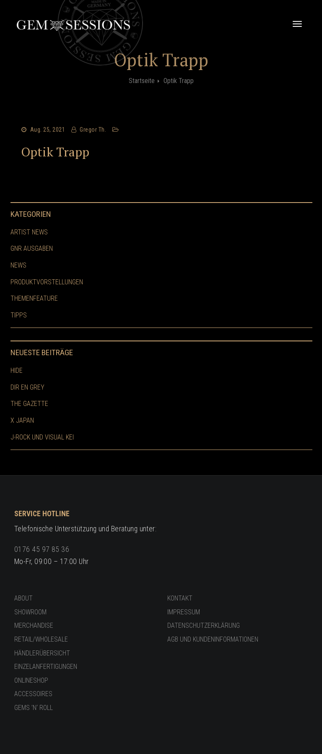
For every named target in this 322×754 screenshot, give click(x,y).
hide (16, 370)
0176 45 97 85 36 (41, 549)
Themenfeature (34, 298)
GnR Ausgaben (31, 248)
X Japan (22, 420)
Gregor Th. (93, 129)
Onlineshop (31, 680)
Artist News (29, 232)
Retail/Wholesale (41, 639)
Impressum (183, 612)
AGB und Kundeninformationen (212, 639)
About (23, 598)
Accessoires (33, 694)
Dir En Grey (27, 387)
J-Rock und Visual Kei (42, 437)
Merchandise (33, 625)
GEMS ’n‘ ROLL (33, 708)
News (18, 265)
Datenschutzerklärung (203, 625)
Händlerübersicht (42, 653)
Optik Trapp (55, 151)
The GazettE (29, 404)
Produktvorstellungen (46, 282)
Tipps (18, 315)
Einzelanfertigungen (45, 667)
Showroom (30, 612)
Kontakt (179, 598)
